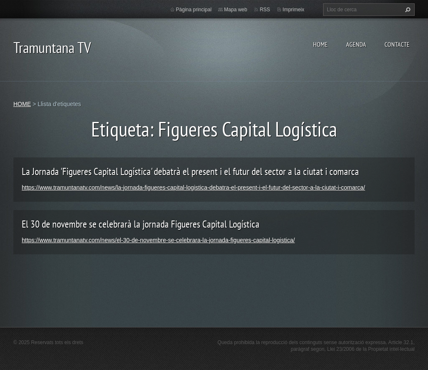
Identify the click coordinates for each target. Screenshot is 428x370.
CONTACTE (397, 44)
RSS (265, 10)
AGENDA (356, 44)
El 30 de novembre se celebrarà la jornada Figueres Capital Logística (141, 224)
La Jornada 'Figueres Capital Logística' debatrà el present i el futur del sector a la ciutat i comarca (190, 171)
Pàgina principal (193, 10)
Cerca (406, 9)
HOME (320, 44)
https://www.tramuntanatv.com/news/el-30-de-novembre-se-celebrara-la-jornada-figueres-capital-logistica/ (158, 240)
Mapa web (235, 10)
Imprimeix (293, 10)
